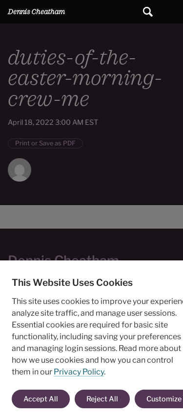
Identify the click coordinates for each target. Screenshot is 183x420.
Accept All (40, 399)
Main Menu (171, 11)
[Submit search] (148, 11)
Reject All (102, 399)
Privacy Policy (79, 371)
